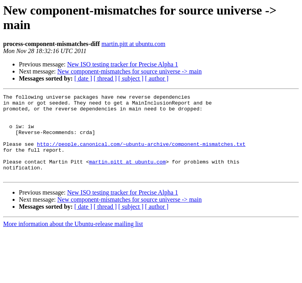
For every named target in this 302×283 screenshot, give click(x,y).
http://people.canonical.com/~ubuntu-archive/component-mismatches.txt (141, 154)
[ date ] (83, 78)
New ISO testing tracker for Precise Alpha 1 (122, 64)
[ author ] (157, 78)
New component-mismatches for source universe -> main (129, 71)
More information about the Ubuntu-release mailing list (73, 240)
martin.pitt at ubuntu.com (133, 43)
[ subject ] (131, 78)
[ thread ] (105, 78)
